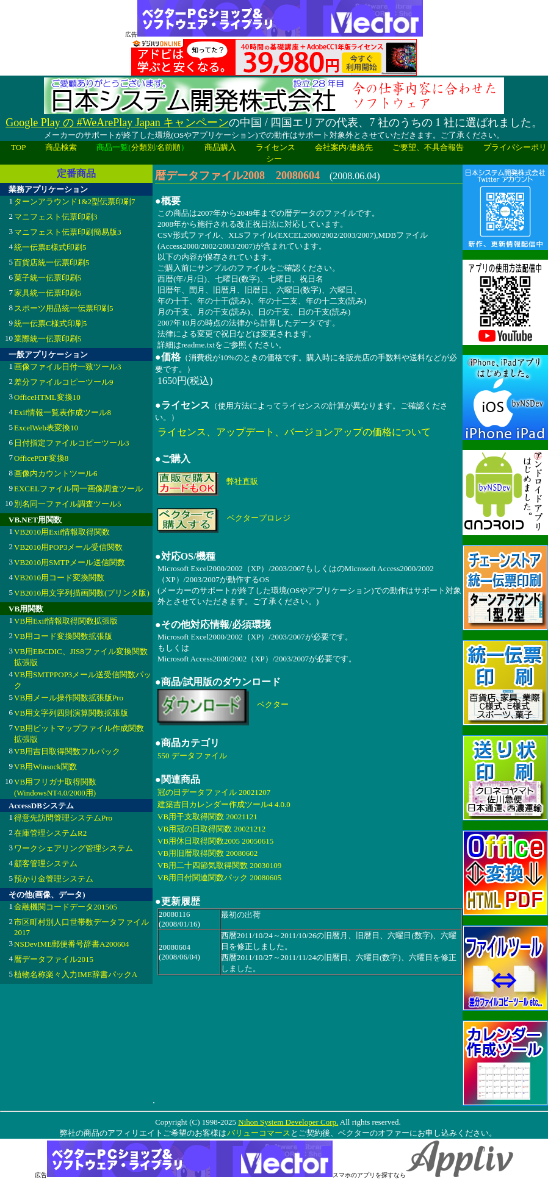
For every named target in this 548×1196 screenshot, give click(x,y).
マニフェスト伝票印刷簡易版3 (67, 232)
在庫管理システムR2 (50, 833)
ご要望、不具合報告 (428, 147)
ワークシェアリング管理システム (73, 848)
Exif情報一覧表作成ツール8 (62, 412)
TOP (18, 147)
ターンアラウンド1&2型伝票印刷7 (74, 201)
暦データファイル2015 (53, 959)
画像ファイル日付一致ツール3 (67, 366)
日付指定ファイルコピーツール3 (71, 442)
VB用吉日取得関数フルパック (67, 751)
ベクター (273, 704)
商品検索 (61, 147)
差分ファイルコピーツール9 (64, 381)
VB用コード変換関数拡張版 (63, 636)
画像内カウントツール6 (56, 473)
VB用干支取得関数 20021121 (207, 816)
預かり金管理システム (53, 878)
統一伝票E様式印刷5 (50, 247)
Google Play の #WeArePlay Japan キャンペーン (117, 122)
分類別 (143, 147)
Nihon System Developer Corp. (288, 1122)
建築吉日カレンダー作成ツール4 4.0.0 (223, 804)
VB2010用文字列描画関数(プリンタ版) (82, 592)
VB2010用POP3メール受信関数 (68, 547)
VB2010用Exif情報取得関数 (62, 531)
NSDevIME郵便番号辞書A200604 (71, 944)
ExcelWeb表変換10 (46, 427)
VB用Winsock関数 (45, 766)
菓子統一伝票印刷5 (48, 277)
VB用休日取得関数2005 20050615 (215, 840)
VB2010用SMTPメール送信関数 (69, 562)
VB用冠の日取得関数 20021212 (211, 828)
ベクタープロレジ (258, 517)
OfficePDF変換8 (41, 458)
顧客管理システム (46, 863)
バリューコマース (258, 1132)
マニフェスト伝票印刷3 (56, 216)
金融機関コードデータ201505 (65, 906)
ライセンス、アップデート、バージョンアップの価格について (294, 432)
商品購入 (220, 147)
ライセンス (275, 147)
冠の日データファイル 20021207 (213, 792)
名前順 (169, 147)
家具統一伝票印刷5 (48, 292)
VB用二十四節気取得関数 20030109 (219, 865)
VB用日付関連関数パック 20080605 (219, 877)
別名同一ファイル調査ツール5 (67, 503)
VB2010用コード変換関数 (59, 577)
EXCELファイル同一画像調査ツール (78, 488)
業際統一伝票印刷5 (48, 338)
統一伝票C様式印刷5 (50, 323)
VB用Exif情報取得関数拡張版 (66, 620)
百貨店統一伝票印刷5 (52, 262)
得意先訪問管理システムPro (63, 817)
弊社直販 (242, 481)
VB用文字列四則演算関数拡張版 (71, 712)
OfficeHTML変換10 (47, 397)
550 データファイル (192, 755)
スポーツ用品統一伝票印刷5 (64, 308)
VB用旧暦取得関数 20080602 (207, 853)
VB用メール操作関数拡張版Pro (68, 697)
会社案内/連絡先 (344, 147)
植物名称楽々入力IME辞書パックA (75, 974)
